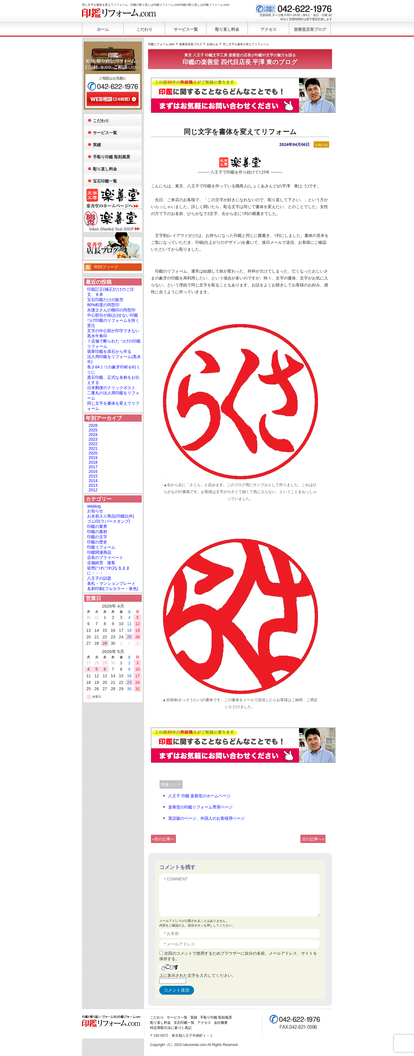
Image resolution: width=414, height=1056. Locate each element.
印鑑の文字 (97, 536)
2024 (93, 434)
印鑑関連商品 (99, 552)
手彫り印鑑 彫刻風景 (111, 157)
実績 (97, 144)
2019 (93, 457)
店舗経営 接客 (101, 562)
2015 (93, 476)
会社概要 (221, 1023)
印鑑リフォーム (101, 547)
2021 (93, 448)
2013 (93, 485)
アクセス (268, 29)
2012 (93, 490)
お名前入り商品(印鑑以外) (110, 516)
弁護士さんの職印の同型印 (111, 310)
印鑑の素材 (97, 531)
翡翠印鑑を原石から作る (109, 351)
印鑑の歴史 (97, 542)
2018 (93, 462)
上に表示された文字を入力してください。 (197, 975)
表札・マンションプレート (111, 583)
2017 (93, 467)
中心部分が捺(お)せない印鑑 (112, 315)
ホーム (103, 29)
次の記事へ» (313, 839)
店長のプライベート (105, 557)
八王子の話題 (99, 578)
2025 (93, 430)
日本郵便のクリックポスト (111, 387)
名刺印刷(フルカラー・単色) (112, 588)
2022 (93, 444)
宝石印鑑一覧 (105, 181)
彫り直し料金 (227, 29)
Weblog (94, 506)
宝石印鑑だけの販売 (105, 299)
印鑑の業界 (97, 526)
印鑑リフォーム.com (119, 13)
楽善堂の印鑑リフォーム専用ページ (200, 807)
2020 (93, 453)
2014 (93, 480)
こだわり (144, 29)
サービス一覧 (186, 29)
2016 (93, 471)
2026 (93, 425)
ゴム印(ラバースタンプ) (108, 521)
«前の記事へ (163, 839)
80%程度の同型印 (103, 304)
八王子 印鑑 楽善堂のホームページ (199, 795)
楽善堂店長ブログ (310, 29)
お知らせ (321, 144)
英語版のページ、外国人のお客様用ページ (206, 818)
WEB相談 (113, 99)
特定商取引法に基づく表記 (170, 1028)
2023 (93, 439)
